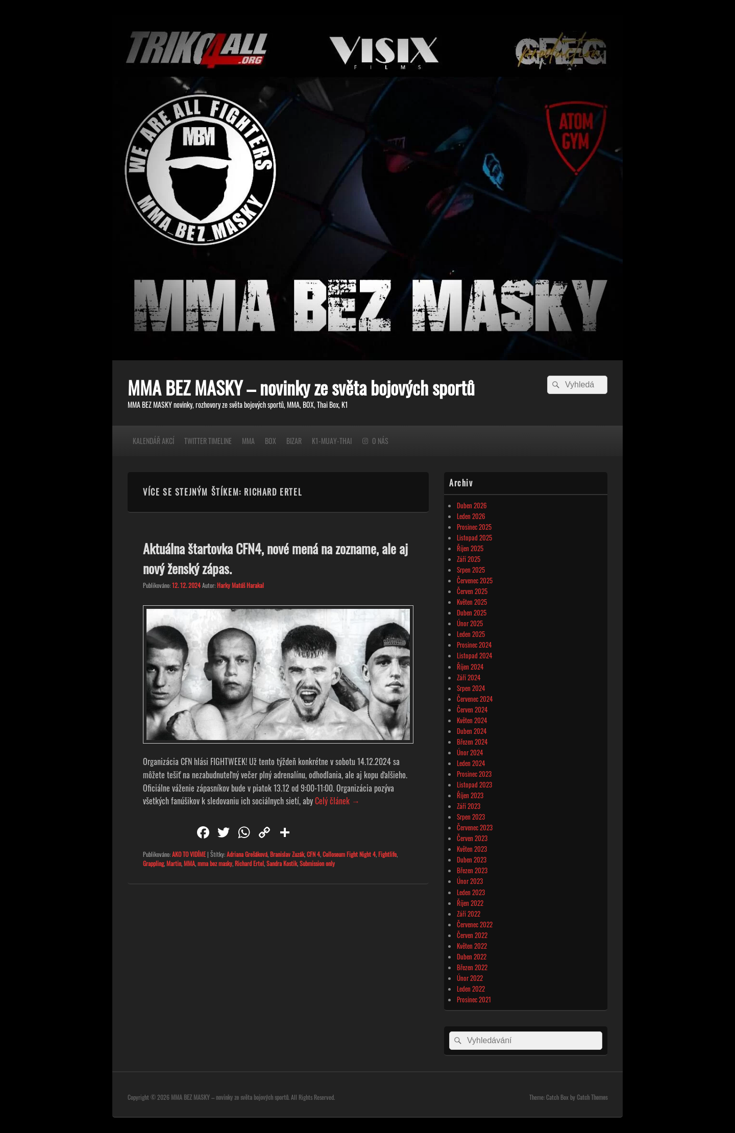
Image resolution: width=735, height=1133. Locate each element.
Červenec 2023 (475, 827)
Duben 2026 (472, 505)
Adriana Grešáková (247, 854)
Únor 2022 (470, 978)
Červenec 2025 (475, 580)
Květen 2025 (472, 602)
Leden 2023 (471, 892)
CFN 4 (313, 854)
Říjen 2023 (470, 795)
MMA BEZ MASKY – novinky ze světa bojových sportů (301, 387)
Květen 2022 (472, 946)
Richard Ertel (249, 863)
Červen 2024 (472, 709)
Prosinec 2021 (474, 999)
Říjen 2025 (470, 548)
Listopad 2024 (474, 655)
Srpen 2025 (471, 569)
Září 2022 (468, 913)
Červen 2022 (472, 935)
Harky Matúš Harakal (240, 585)
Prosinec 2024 (474, 644)
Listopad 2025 (474, 537)
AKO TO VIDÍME (189, 854)
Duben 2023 (471, 859)
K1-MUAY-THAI (332, 440)
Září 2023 (468, 806)
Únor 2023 (470, 881)
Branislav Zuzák (287, 854)
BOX (270, 440)
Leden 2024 (471, 763)
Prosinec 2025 (474, 527)
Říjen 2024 (470, 666)
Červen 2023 (472, 838)
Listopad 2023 (474, 784)
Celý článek (337, 801)
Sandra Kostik (281, 863)
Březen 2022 (472, 967)
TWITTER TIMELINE (208, 440)
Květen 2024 (472, 720)
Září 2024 (468, 677)
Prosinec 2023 (474, 774)
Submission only (317, 863)
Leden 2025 (471, 634)
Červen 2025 (472, 591)
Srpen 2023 (471, 816)
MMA (248, 440)
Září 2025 (468, 559)
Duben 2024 (471, 731)
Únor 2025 (470, 623)
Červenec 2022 (475, 924)
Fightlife (387, 854)
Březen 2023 (472, 870)
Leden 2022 (471, 988)
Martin (173, 863)
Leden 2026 (471, 516)
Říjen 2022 (470, 903)
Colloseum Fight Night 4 (349, 854)
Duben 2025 (471, 612)
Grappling (153, 863)
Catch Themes (592, 1097)
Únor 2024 (470, 752)
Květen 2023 (472, 849)
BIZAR (294, 440)
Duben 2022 (471, 956)
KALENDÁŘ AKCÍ (153, 440)
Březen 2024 (472, 741)
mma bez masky (215, 863)
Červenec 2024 (475, 699)
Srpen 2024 (471, 688)
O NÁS (380, 440)
